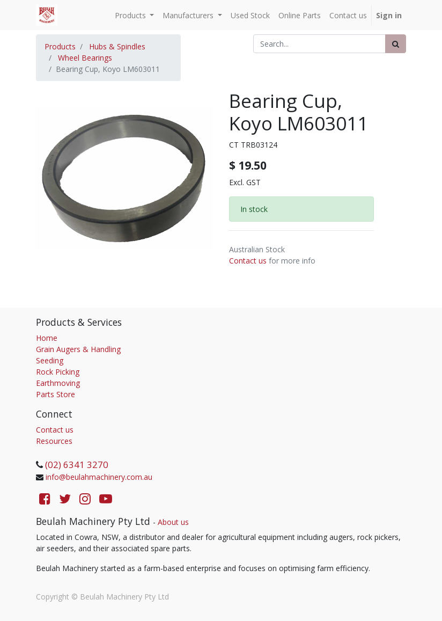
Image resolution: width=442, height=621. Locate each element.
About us (173, 522)
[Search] (395, 43)
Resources (54, 441)
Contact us (248, 260)
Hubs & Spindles (117, 46)
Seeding (49, 360)
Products (60, 46)
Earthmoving (58, 383)
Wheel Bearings (85, 58)
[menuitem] (250, 15)
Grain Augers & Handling (78, 349)
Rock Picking (57, 372)
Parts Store (55, 394)
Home (46, 338)
